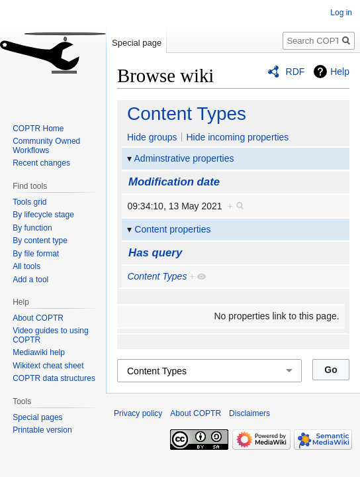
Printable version (42, 430)
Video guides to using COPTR (51, 335)
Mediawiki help (39, 352)
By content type (40, 240)
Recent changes (41, 163)
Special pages (37, 417)
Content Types (186, 113)
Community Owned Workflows (46, 145)
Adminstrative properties (184, 158)
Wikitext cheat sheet (48, 365)
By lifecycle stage (43, 214)
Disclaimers (249, 413)
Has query (155, 252)
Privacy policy (138, 413)
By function (32, 228)
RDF (295, 71)
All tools (26, 266)
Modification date (174, 182)
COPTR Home (38, 128)
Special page (136, 43)
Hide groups (152, 137)
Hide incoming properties (237, 137)
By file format (36, 253)
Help (339, 71)
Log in (341, 12)
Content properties (172, 229)
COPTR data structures (54, 378)
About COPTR (38, 318)
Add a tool (30, 279)
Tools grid (29, 202)
